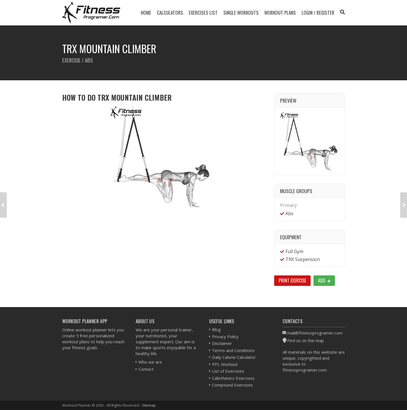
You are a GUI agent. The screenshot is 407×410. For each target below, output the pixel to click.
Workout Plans (280, 12)
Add (324, 280)
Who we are (150, 362)
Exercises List (203, 12)
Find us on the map (305, 340)
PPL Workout (225, 364)
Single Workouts (241, 12)
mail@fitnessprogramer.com (315, 333)
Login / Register (318, 12)
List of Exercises (228, 371)
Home (146, 12)
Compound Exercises (232, 385)
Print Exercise (292, 280)
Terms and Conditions (233, 350)
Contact (145, 369)
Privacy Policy (225, 336)
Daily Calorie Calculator (234, 357)
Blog (216, 329)
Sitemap (149, 405)
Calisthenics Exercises (233, 378)
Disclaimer (222, 343)
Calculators (170, 12)
